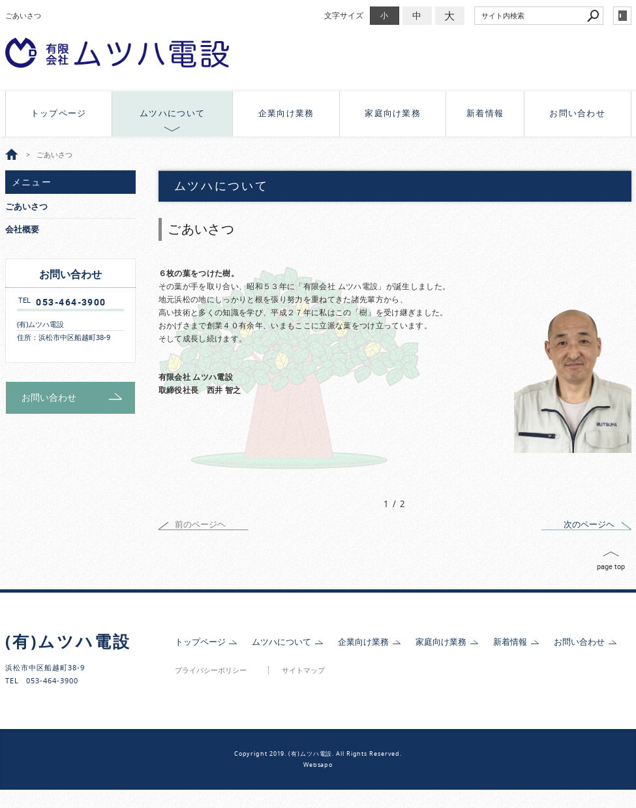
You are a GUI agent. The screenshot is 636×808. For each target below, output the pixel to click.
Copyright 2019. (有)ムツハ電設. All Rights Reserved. (318, 754)
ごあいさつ (26, 206)
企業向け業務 (286, 113)
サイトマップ (303, 670)
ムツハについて (172, 113)
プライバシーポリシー (211, 670)
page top (611, 566)
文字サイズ (343, 15)
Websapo (318, 765)
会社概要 (22, 229)
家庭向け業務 (393, 113)
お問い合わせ (577, 113)
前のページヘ (200, 524)
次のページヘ (589, 524)
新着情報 (485, 113)
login (622, 16)
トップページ (59, 113)
